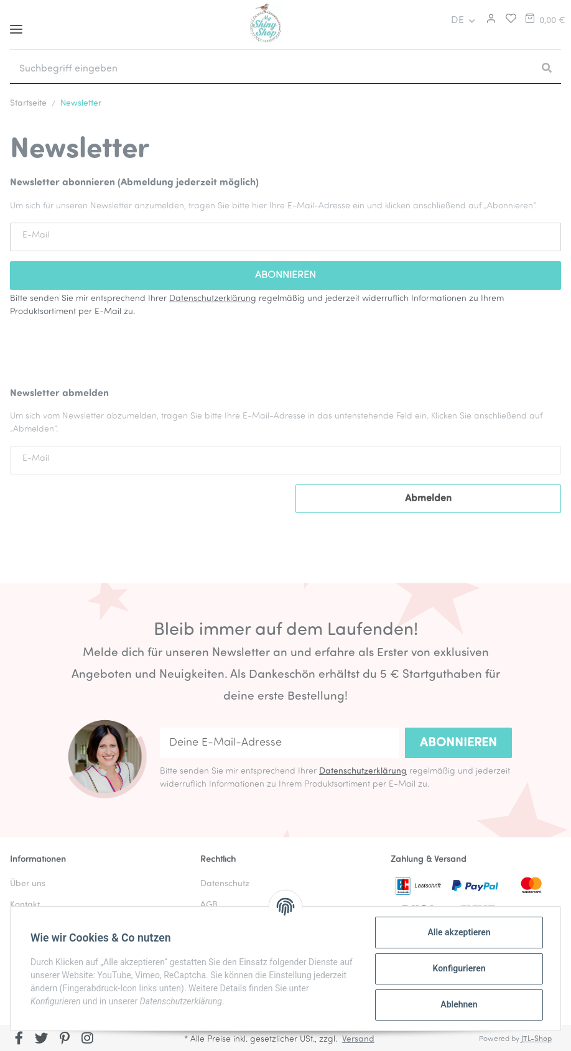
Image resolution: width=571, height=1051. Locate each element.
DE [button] (457, 20)
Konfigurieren (458, 968)
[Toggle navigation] (16, 24)
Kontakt (25, 905)
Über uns (27, 884)
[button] (489, 20)
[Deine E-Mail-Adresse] (279, 743)
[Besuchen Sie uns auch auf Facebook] (19, 1039)
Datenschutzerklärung (212, 298)
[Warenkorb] (544, 20)
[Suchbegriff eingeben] (271, 69)
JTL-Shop (536, 1039)
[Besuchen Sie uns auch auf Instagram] (87, 1039)
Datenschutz (224, 884)
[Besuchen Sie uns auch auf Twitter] (42, 1039)
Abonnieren (458, 743)
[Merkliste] (508, 20)
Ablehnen (458, 1004)
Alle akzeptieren (458, 932)
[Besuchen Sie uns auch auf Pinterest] (64, 1039)
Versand (358, 1039)
